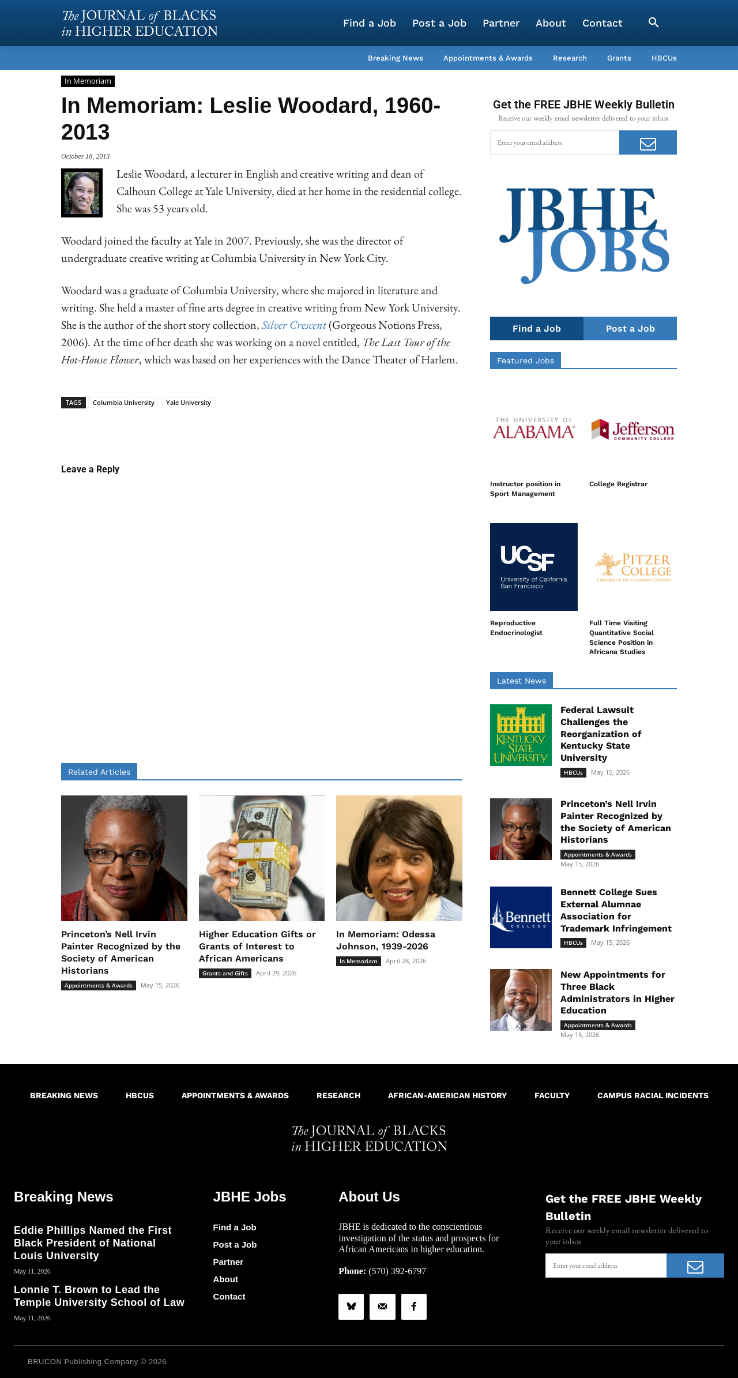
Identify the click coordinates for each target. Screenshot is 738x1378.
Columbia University (124, 402)
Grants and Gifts (225, 973)
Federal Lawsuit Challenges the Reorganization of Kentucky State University (601, 733)
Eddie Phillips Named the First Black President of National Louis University (93, 1243)
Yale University (188, 402)
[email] (554, 142)
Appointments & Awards (99, 985)
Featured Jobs (525, 360)
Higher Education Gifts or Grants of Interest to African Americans (257, 946)
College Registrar (618, 484)
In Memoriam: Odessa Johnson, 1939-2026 (385, 940)
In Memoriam (88, 81)
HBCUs (573, 772)
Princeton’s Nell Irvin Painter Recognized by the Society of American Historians (120, 952)
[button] (654, 23)
